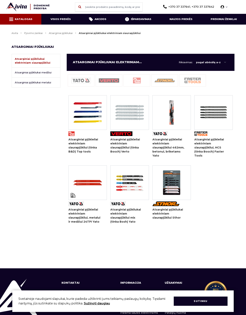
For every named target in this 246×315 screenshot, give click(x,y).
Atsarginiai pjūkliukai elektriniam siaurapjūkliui (32, 60)
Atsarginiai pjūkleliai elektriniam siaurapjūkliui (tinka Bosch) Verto (125, 145)
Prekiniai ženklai (224, 19)
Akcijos (97, 19)
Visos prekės (61, 19)
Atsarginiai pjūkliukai (61, 33)
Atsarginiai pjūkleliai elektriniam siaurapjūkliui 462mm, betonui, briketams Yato (168, 147)
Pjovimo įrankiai (33, 33)
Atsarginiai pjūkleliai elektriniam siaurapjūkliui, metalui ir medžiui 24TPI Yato (84, 215)
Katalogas (20, 19)
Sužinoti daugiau (97, 303)
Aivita (15, 33)
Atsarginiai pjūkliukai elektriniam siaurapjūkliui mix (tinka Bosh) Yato (125, 215)
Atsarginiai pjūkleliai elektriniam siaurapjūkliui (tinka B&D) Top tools (83, 145)
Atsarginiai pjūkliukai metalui (33, 82)
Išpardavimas (138, 19)
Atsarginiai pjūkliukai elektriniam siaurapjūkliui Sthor (167, 213)
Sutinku (200, 301)
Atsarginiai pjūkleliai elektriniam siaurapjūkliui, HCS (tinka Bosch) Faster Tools (209, 147)
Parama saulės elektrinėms (139, 312)
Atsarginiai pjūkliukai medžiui (33, 72)
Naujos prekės (181, 19)
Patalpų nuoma (175, 312)
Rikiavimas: (186, 62)
